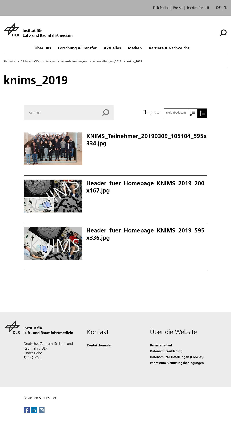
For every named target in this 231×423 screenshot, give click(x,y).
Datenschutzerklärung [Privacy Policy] (166, 351)
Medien (135, 47)
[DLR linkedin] (34, 412)
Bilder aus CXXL (31, 61)
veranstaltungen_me (74, 61)
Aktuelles (112, 47)
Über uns (43, 47)
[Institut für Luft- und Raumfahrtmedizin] (38, 29)
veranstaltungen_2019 (107, 61)
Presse (177, 8)
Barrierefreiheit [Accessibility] (161, 345)
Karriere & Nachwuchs (169, 47)
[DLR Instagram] (42, 412)
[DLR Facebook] (27, 412)
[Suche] (223, 32)
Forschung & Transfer (77, 47)
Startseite (9, 61)
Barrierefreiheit (198, 8)
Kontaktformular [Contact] (99, 345)
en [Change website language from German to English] (225, 7)
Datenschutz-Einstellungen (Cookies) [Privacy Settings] (176, 357)
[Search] (69, 112)
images (50, 61)
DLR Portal (161, 8)
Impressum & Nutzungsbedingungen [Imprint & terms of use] (177, 363)
